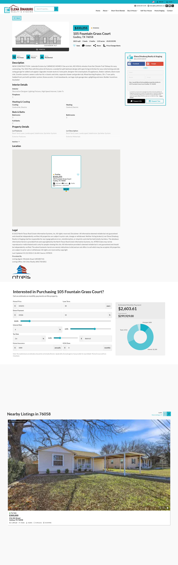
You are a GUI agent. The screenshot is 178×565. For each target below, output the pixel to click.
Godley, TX (79, 37)
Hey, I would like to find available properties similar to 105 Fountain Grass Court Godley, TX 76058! (145, 85)
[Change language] (153, 1)
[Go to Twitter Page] (172, 6)
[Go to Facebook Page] (167, 6)
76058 (89, 37)
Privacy (132, 97)
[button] (56, 9)
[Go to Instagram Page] (169, 6)
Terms (160, 96)
